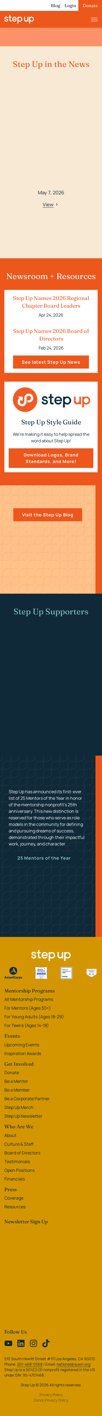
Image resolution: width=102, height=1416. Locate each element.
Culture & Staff (19, 1144)
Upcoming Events (21, 1045)
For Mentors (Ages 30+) (27, 1008)
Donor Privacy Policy (51, 1400)
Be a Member (17, 1090)
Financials (14, 1179)
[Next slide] (92, 161)
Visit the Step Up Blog (47, 515)
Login (70, 5)
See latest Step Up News (51, 362)
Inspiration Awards (22, 1053)
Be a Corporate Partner (27, 1099)
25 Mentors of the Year (44, 858)
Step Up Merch (18, 1107)
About (10, 1135)
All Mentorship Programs (28, 999)
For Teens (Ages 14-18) (26, 1025)
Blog (55, 5)
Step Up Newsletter (23, 1116)
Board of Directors (22, 1153)
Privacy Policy (51, 1394)
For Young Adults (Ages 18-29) (34, 1017)
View (51, 204)
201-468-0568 (29, 1364)
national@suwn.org (73, 1364)
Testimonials (17, 1161)
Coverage (13, 1198)
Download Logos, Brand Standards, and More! (51, 458)
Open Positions (19, 1170)
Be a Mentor (16, 1081)
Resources (15, 1207)
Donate (90, 5)
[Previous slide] (10, 161)
